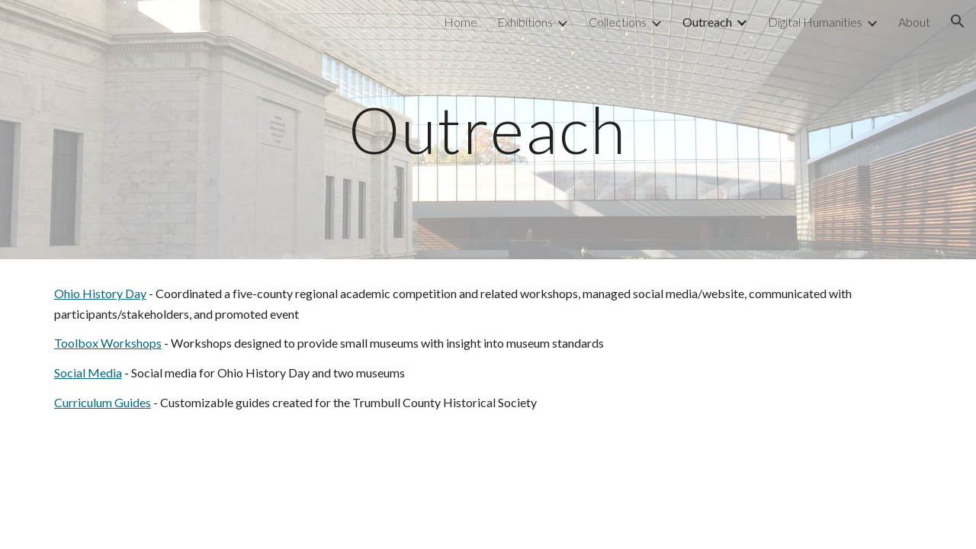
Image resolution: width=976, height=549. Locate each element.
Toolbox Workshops (108, 343)
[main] (488, 129)
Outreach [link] (707, 21)
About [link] (914, 21)
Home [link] (460, 21)
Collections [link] (618, 21)
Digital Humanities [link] (815, 21)
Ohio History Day (100, 293)
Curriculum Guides (102, 402)
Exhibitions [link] (525, 21)
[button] (957, 21)
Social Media (88, 372)
